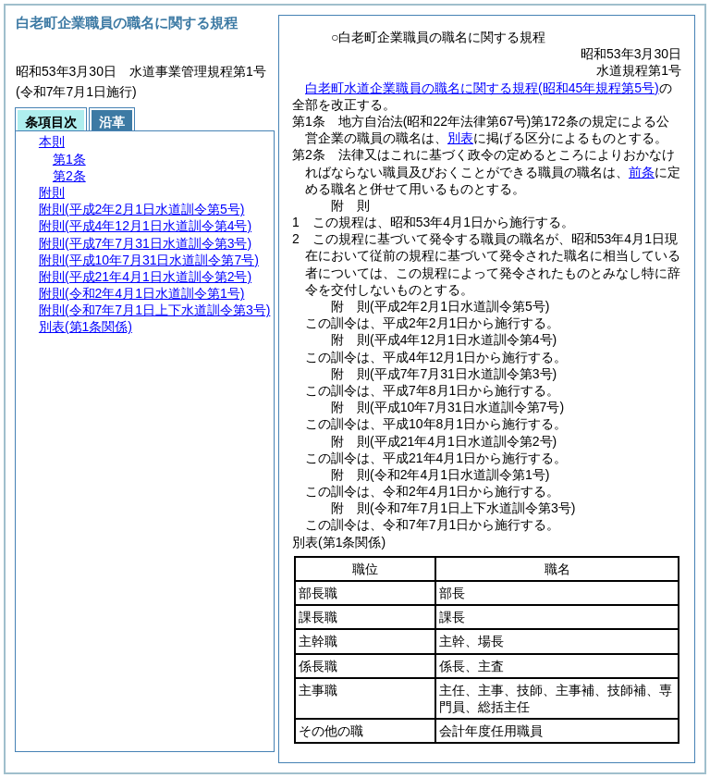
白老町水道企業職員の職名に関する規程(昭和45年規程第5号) (482, 87)
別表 (460, 137)
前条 (642, 172)
